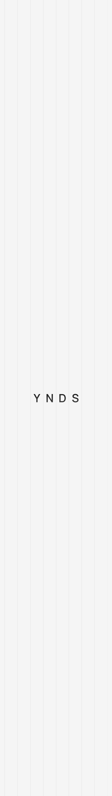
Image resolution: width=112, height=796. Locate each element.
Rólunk (8, 730)
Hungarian (10, 674)
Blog (7, 737)
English (8, 667)
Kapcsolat (10, 744)
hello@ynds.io (12, 681)
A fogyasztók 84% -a (16, 137)
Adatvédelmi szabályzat (17, 751)
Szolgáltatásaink (13, 723)
